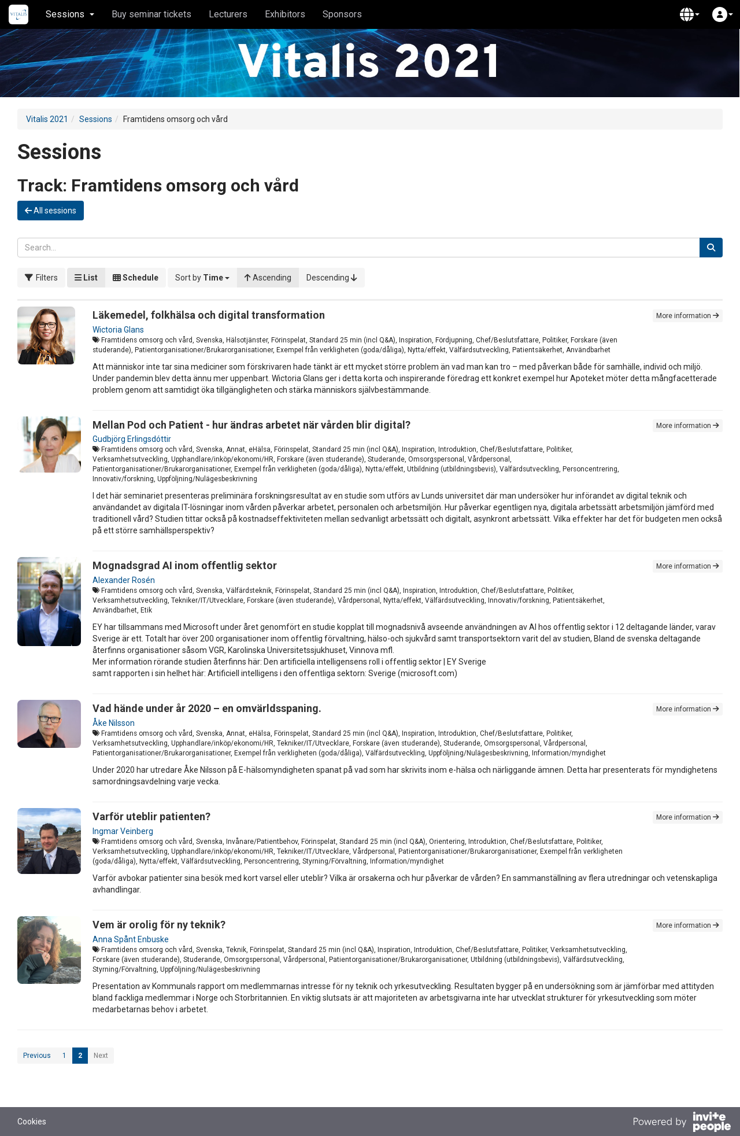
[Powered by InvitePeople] (681, 1123)
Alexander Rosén (123, 580)
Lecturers (228, 14)
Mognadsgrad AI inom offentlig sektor (184, 565)
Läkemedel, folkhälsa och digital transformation (208, 315)
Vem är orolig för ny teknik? (158, 925)
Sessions (95, 119)
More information (687, 316)
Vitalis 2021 (47, 119)
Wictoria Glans (118, 329)
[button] (689, 14)
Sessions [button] (70, 14)
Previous (37, 1056)
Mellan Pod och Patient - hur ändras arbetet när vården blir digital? (251, 425)
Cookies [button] (31, 1121)
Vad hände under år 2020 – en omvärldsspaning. (206, 708)
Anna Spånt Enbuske (130, 939)
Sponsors (342, 14)
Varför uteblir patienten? (151, 816)
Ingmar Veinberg (122, 831)
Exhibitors (285, 14)
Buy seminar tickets (151, 14)
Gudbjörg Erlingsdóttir (131, 439)
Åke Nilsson (113, 723)
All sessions (50, 210)
